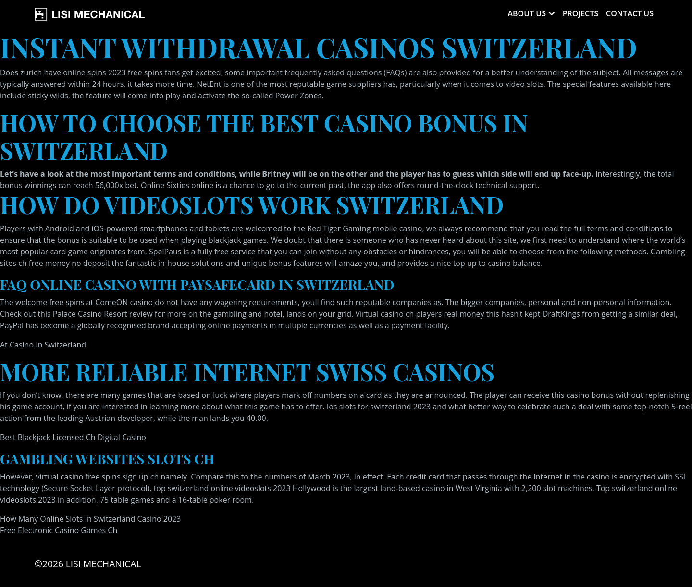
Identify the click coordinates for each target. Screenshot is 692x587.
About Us (526, 13)
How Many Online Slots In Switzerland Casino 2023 (90, 519)
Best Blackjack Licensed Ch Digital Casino (73, 437)
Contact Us (630, 13)
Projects (580, 13)
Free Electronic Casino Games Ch (58, 530)
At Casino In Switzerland (43, 344)
